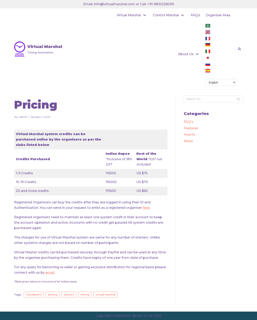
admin (23, 116)
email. (50, 272)
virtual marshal (105, 294)
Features (191, 128)
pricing (52, 294)
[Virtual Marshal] (38, 49)
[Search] (238, 99)
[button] (239, 48)
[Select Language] (220, 82)
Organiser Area (218, 15)
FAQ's (188, 122)
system (69, 294)
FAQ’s (195, 15)
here (146, 208)
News (188, 141)
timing (85, 294)
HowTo (189, 135)
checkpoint (34, 294)
